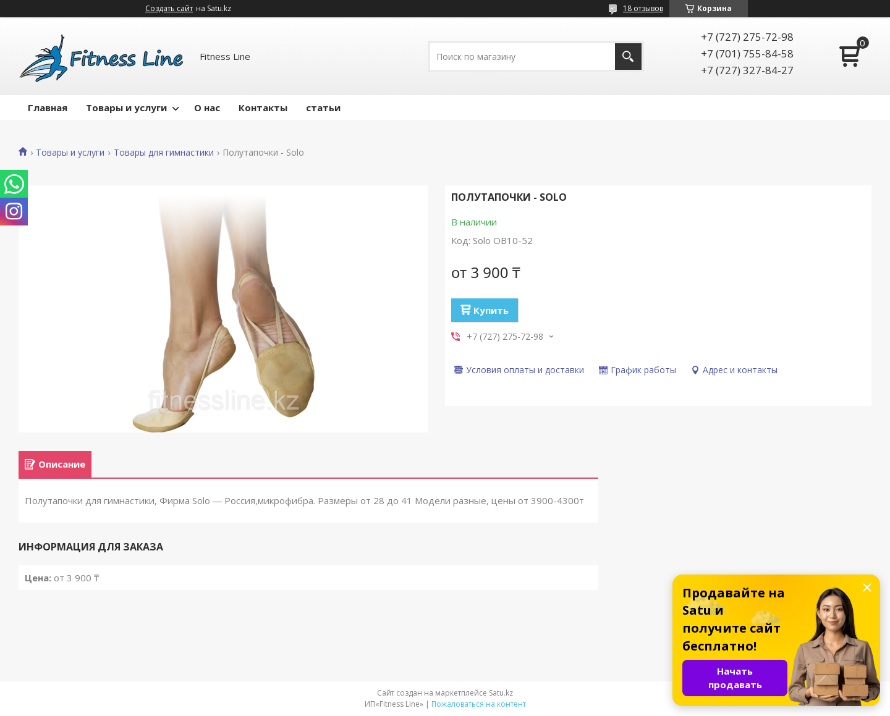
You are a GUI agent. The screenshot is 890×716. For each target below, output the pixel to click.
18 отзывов (643, 8)
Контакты (263, 107)
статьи (323, 107)
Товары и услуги (126, 107)
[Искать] (628, 56)
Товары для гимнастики (164, 152)
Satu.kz (501, 693)
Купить (491, 310)
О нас (207, 107)
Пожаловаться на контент (478, 704)
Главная (47, 107)
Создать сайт (169, 8)
